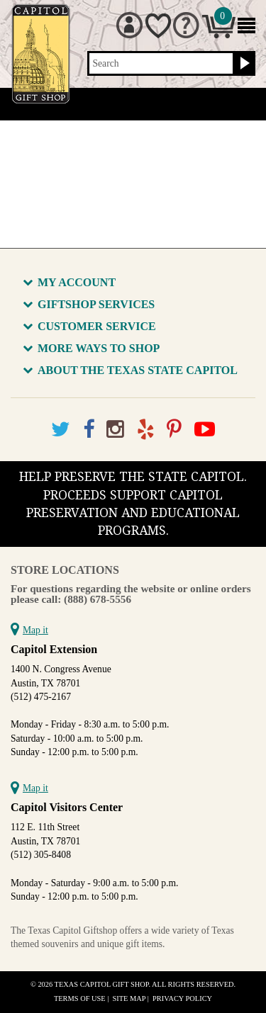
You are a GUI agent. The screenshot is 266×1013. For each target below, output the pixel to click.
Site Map (129, 998)
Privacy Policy (182, 998)
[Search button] (243, 63)
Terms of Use (80, 998)
